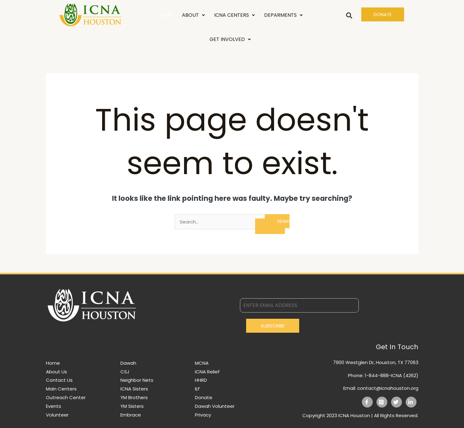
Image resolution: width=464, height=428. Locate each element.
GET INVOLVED (230, 39)
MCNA (202, 363)
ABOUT (193, 15)
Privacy (203, 415)
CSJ (124, 371)
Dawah (128, 363)
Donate (203, 397)
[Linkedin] (411, 402)
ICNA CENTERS (234, 15)
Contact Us (59, 380)
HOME (165, 15)
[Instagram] (381, 402)
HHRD (201, 380)
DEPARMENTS (283, 15)
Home (53, 363)
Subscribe (273, 325)
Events (53, 406)
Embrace (130, 415)
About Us (56, 371)
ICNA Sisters (134, 388)
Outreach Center (66, 397)
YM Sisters (132, 406)
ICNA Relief (207, 371)
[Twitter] (396, 402)
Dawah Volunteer (215, 406)
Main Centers (61, 388)
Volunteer (57, 415)
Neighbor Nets (136, 380)
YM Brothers (134, 397)
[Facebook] (367, 402)
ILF (197, 388)
